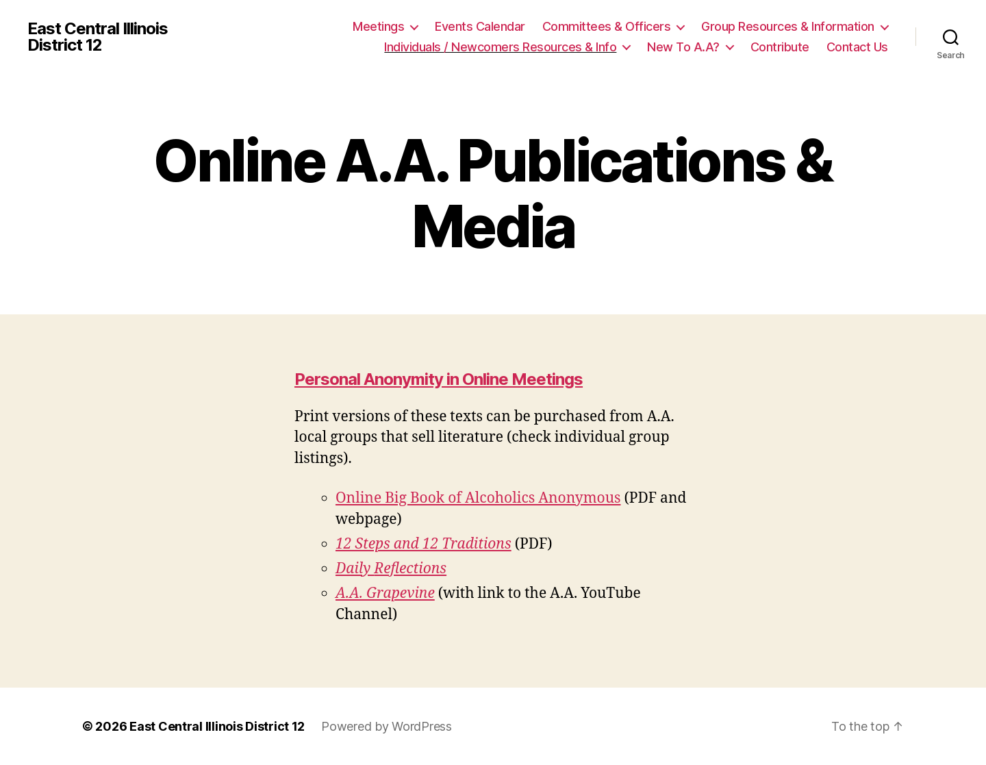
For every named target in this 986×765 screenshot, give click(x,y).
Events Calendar (480, 26)
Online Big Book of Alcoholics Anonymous (478, 498)
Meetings (378, 26)
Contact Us (857, 47)
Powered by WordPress (386, 726)
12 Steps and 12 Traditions (423, 544)
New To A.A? (683, 47)
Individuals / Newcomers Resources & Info (500, 47)
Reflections (410, 569)
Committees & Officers (606, 26)
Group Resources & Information (787, 26)
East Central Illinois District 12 (97, 37)
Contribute (779, 47)
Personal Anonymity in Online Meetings (438, 379)
